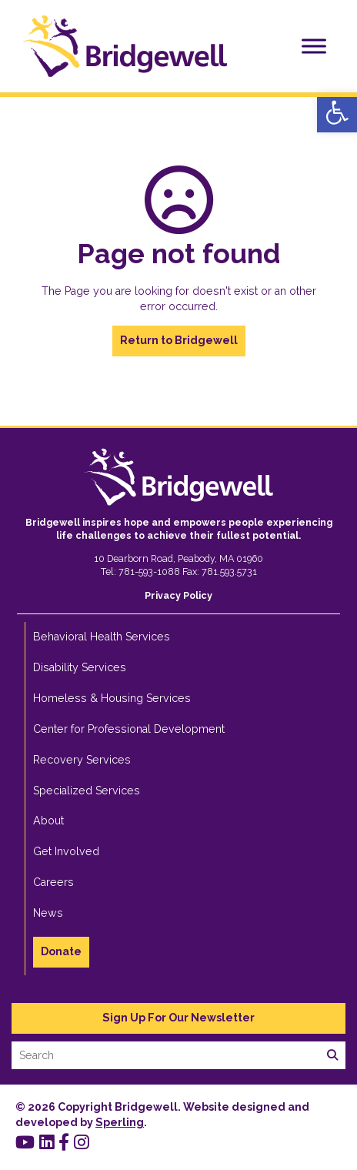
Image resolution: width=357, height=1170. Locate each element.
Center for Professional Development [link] (129, 729)
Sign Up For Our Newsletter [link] (178, 1017)
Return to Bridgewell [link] (179, 340)
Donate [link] (61, 951)
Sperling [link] (119, 1122)
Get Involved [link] (66, 851)
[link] (337, 112)
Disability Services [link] (79, 667)
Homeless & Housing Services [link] (112, 698)
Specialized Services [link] (86, 790)
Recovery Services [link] (82, 760)
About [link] (48, 820)
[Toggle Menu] (314, 45)
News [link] (48, 913)
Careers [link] (53, 882)
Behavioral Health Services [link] (101, 636)
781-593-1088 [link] (149, 571)
